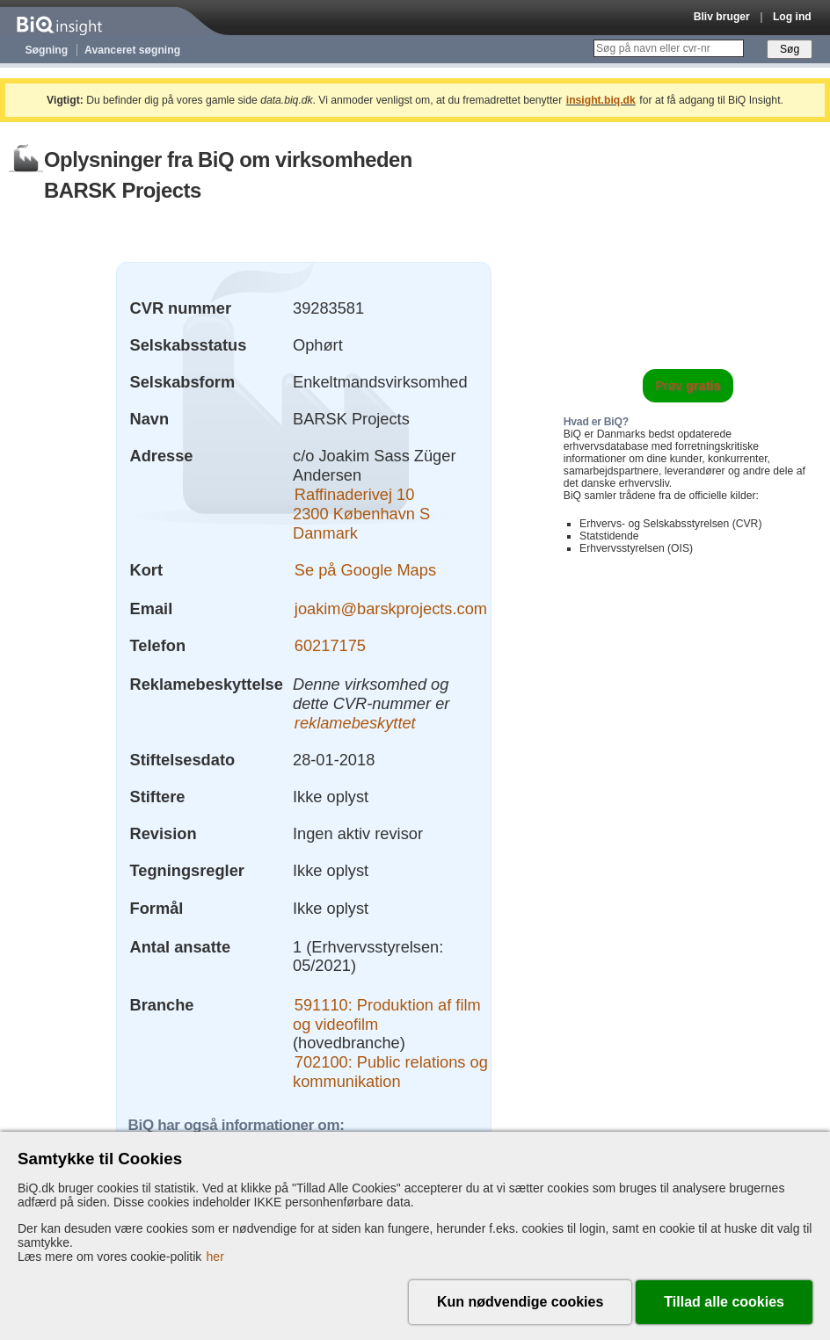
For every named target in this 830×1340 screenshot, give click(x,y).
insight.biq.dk (601, 100)
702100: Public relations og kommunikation (390, 1071)
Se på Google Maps (365, 570)
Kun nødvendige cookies (520, 1301)
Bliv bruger (722, 17)
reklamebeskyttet (355, 722)
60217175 (330, 645)
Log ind (792, 17)
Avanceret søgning (132, 50)
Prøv (688, 386)
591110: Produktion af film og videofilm (387, 1014)
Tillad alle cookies (724, 1301)
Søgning (47, 50)
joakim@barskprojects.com (391, 608)
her (215, 1256)
